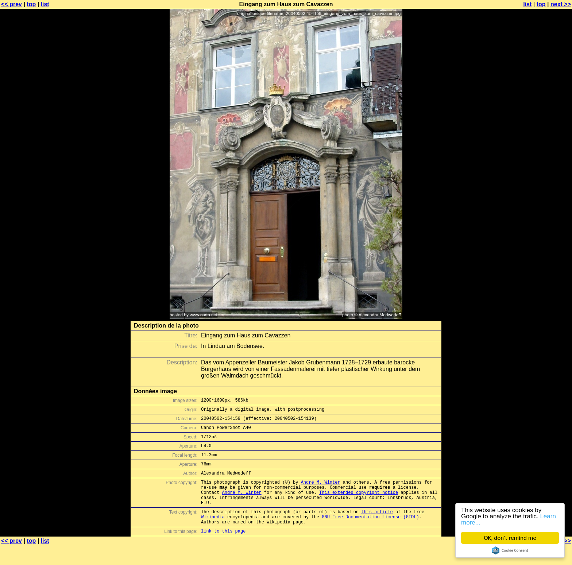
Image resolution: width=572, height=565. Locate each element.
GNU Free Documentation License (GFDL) (370, 534)
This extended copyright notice (358, 505)
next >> (560, 4)
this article (377, 528)
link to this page (223, 550)
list (45, 4)
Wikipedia (213, 534)
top (31, 4)
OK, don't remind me (510, 538)
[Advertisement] (542, 180)
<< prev (11, 4)
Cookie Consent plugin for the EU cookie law (510, 550)
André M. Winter (320, 493)
